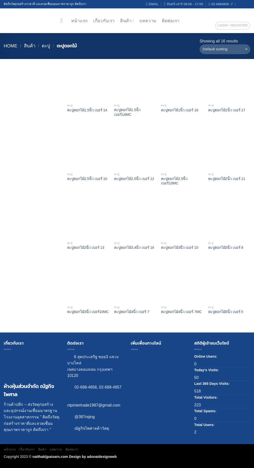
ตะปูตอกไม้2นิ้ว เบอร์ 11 (226, 179)
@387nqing (84, 417)
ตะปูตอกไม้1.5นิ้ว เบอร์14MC (127, 112)
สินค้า (127, 20)
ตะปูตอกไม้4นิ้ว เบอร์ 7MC (181, 312)
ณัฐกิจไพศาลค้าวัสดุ (91, 428)
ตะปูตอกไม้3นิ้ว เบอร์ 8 (225, 248)
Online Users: (206, 356)
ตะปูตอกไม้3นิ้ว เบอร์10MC (88, 312)
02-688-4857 (110, 387)
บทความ (147, 20)
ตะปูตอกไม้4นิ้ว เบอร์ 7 (131, 312)
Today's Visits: (207, 370)
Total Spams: (205, 411)
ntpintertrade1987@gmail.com (93, 405)
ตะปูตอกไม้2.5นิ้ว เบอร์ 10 (87, 179)
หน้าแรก (79, 20)
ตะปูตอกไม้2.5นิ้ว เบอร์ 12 (134, 179)
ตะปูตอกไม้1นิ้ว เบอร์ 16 (179, 110)
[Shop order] (225, 49)
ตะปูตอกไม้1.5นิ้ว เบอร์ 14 (87, 110)
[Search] (63, 20)
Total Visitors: (206, 397)
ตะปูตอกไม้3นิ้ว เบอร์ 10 (179, 248)
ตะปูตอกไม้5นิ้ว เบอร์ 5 (225, 312)
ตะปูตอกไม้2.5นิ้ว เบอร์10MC (174, 181)
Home (10, 45)
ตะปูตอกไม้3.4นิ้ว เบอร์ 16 (134, 248)
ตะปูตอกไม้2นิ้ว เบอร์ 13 (85, 248)
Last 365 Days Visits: (212, 384)
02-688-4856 (85, 387)
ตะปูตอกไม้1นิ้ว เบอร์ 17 (226, 110)
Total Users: (204, 425)
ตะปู (46, 45)
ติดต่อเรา (170, 20)
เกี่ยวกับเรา (104, 20)
